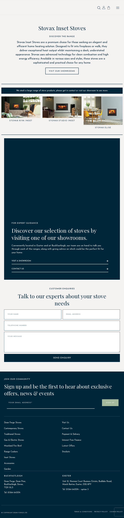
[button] (118, 8)
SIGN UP (110, 402)
